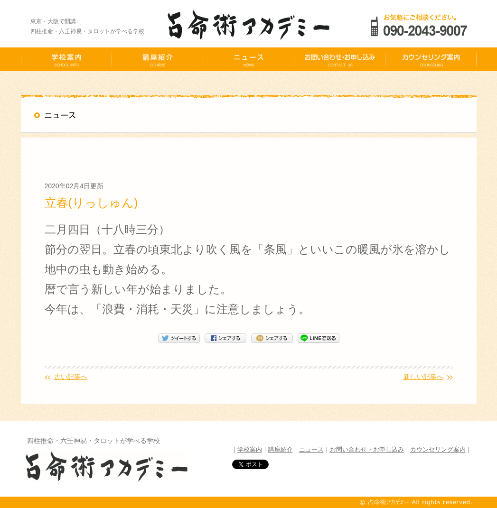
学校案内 (249, 449)
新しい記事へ (423, 376)
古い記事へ (70, 376)
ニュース (311, 449)
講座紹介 (280, 449)
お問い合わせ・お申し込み (367, 449)
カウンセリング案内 (438, 449)
